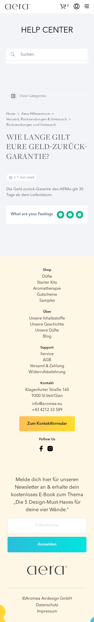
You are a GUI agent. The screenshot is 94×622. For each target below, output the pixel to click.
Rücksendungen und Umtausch (31, 125)
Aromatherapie (47, 289)
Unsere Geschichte (47, 325)
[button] (64, 5)
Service (47, 354)
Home (11, 114)
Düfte (47, 277)
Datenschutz (47, 605)
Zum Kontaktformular (47, 424)
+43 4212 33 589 (47, 410)
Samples (47, 301)
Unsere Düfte (47, 331)
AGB (47, 360)
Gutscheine (47, 295)
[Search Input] (51, 54)
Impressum (47, 611)
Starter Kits (47, 283)
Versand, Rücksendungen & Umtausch (36, 119)
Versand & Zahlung (47, 366)
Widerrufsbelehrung (47, 372)
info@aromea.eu (47, 404)
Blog (47, 337)
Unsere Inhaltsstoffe (47, 319)
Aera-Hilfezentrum (35, 114)
